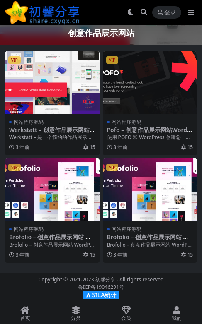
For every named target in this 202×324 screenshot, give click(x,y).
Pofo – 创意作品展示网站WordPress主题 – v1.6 (149, 133)
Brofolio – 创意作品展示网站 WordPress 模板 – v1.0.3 (52, 240)
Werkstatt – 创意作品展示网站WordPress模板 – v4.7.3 (52, 133)
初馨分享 (105, 279)
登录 (167, 13)
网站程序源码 (29, 121)
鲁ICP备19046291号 (101, 286)
